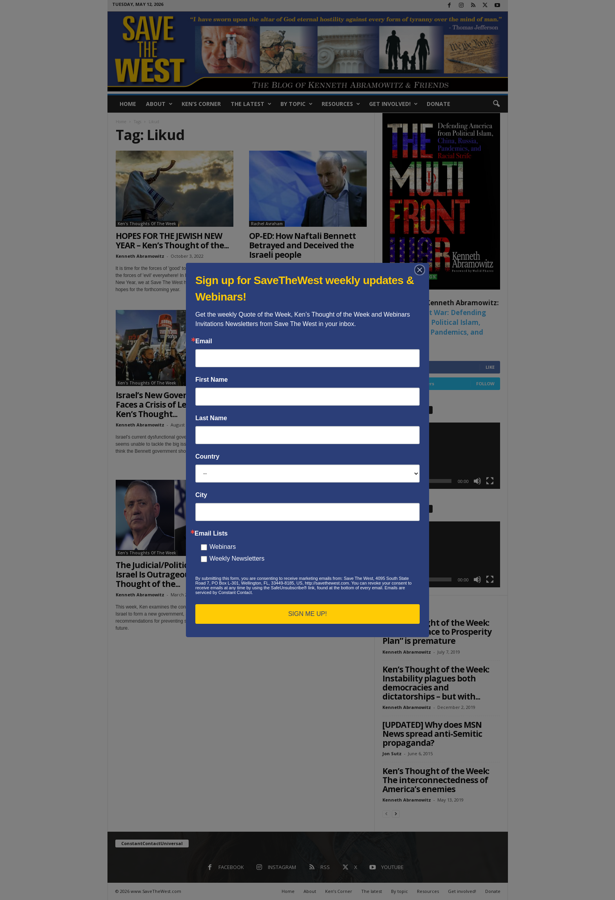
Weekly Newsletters (236, 558)
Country (207, 457)
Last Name (211, 418)
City (201, 495)
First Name (211, 380)
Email (203, 341)
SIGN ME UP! (307, 613)
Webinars (222, 546)
